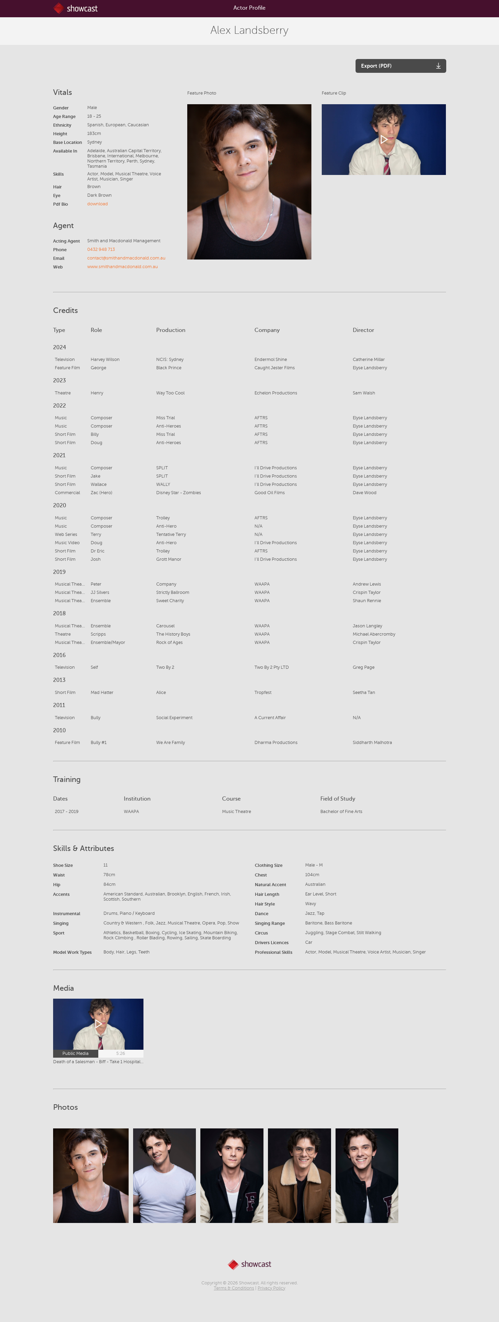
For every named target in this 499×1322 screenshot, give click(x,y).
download (97, 204)
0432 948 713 (101, 249)
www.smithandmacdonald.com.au (122, 266)
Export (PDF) (376, 66)
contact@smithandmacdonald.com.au (126, 258)
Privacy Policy (271, 1288)
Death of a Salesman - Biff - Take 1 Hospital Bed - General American (98, 1061)
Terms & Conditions (234, 1288)
